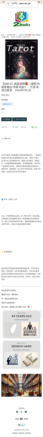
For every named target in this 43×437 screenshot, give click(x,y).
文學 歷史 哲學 (11, 35)
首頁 (2, 35)
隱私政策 (21, 433)
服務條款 (15, 433)
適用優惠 (4, 100)
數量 (3, 109)
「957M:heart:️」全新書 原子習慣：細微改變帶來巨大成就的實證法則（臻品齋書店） (21, 3)
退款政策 (28, 433)
